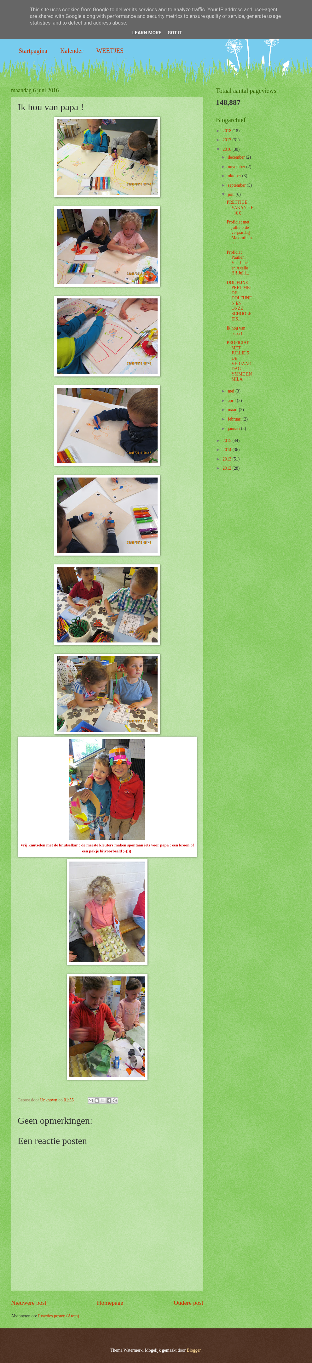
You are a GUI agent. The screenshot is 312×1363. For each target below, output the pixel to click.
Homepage (110, 1302)
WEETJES (110, 50)
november (237, 166)
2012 (227, 468)
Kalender (71, 50)
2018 (227, 130)
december (237, 157)
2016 (227, 149)
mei (231, 391)
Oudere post (188, 1302)
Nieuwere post (28, 1302)
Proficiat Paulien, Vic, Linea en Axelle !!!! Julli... (238, 262)
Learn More (146, 33)
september (237, 185)
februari (235, 419)
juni (232, 194)
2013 (227, 459)
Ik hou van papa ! (236, 331)
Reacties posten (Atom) (58, 1316)
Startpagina (33, 50)
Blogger (194, 1350)
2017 (227, 140)
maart (233, 409)
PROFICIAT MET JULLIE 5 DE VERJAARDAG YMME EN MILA (239, 361)
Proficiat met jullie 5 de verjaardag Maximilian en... (239, 232)
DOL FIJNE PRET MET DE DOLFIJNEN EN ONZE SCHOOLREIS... (239, 300)
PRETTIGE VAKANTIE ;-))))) (240, 207)
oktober (235, 175)
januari (234, 428)
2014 (227, 449)
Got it (175, 33)
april (232, 400)
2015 (227, 440)
